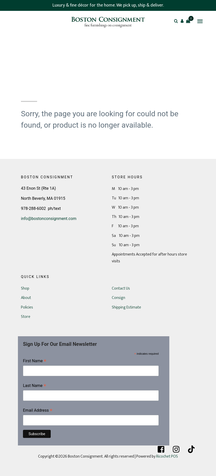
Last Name (34, 386)
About (26, 297)
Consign (118, 297)
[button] (182, 21)
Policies (27, 307)
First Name (34, 361)
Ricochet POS (167, 456)
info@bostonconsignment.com (48, 218)
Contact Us (121, 288)
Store (25, 316)
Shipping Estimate (126, 307)
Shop (25, 288)
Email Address (37, 410)
